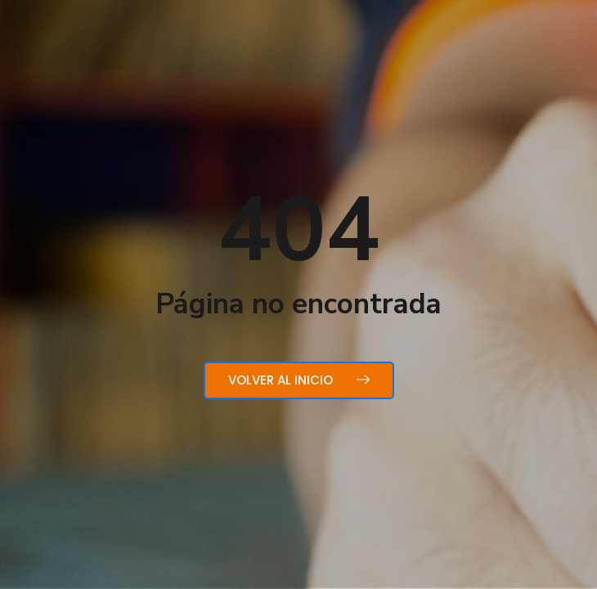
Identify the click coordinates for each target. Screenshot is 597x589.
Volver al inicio (299, 380)
